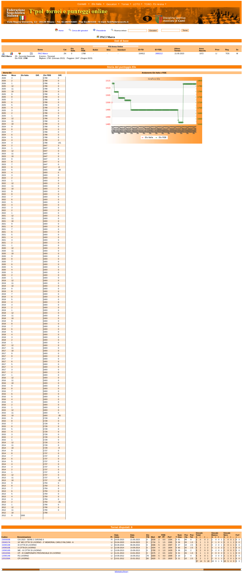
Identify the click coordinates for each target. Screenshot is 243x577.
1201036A (6, 558)
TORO (148, 4)
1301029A (6, 553)
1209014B (6, 556)
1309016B (6, 550)
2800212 (159, 53)
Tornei (125, 4)
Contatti (81, 4)
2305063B (6, 540)
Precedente (101, 31)
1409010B (6, 548)
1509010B (6, 545)
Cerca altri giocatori (80, 31)
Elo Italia (96, 4)
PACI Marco (43, 53)
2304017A (6, 542)
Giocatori (111, 4)
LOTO (136, 4)
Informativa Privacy (121, 571)
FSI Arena (158, 4)
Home (61, 31)
